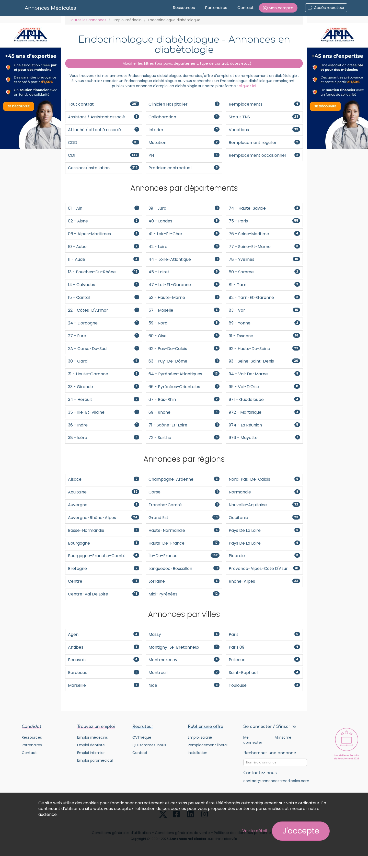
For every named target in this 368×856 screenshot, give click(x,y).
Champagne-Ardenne (184, 479)
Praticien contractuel (184, 168)
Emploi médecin (127, 19)
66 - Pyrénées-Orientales (184, 387)
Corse (184, 492)
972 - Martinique (264, 412)
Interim (184, 130)
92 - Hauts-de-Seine (264, 349)
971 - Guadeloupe (264, 399)
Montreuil (184, 672)
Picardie (264, 556)
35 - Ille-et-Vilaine (103, 412)
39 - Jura (184, 208)
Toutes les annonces (87, 19)
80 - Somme (264, 272)
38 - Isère (103, 438)
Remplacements (264, 104)
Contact (245, 7)
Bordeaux (103, 672)
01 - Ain (103, 208)
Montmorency (184, 660)
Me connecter (252, 740)
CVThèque (141, 737)
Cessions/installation (103, 168)
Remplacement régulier (264, 142)
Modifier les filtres (184, 63)
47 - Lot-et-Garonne (184, 285)
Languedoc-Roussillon (184, 568)
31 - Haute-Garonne (103, 374)
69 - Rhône (184, 412)
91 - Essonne (264, 336)
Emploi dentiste (91, 745)
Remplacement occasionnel (264, 155)
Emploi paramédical (95, 760)
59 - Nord (184, 323)
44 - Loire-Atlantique (184, 259)
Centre (103, 581)
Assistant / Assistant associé (103, 117)
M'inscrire (283, 737)
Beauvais (103, 660)
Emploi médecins (92, 737)
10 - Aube (103, 247)
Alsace (103, 479)
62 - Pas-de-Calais (184, 349)
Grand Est (184, 518)
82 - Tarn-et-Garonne (264, 297)
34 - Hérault (103, 399)
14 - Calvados (103, 285)
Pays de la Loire (264, 530)
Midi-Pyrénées (184, 594)
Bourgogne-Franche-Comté (103, 556)
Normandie (264, 492)
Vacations (264, 130)
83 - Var (264, 310)
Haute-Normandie (184, 530)
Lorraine (184, 581)
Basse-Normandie (103, 530)
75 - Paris (264, 221)
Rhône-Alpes (264, 581)
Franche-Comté (184, 505)
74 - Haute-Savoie (264, 208)
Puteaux (264, 660)
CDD (103, 142)
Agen (103, 634)
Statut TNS (264, 117)
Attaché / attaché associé (103, 130)
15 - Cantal (103, 297)
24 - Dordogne (103, 323)
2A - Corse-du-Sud (103, 349)
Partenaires (216, 7)
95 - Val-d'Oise (264, 387)
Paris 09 (264, 647)
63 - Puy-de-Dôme (184, 361)
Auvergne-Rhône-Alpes (103, 518)
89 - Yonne (264, 323)
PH (184, 155)
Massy (184, 634)
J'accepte (300, 831)
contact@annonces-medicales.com (276, 780)
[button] (278, 7)
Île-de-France (184, 556)
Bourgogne (103, 543)
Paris (264, 634)
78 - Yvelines (264, 259)
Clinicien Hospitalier (184, 104)
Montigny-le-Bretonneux (184, 647)
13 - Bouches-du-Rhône (103, 272)
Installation (197, 752)
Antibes (103, 647)
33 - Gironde (103, 387)
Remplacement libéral (207, 745)
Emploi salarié (200, 737)
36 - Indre (103, 425)
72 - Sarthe (184, 438)
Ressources (184, 7)
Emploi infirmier (91, 752)
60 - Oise (184, 336)
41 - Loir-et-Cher (184, 234)
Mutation (184, 142)
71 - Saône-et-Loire (184, 425)
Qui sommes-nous (149, 745)
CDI (103, 155)
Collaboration (184, 117)
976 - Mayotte (264, 438)
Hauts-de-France (184, 543)
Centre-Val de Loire (103, 594)
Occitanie (264, 518)
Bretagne (103, 568)
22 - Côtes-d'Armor (103, 310)
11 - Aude (103, 259)
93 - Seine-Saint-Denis (264, 361)
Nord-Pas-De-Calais (264, 479)
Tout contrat (103, 104)
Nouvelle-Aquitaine (264, 505)
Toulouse (264, 685)
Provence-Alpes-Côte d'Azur (264, 568)
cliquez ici (247, 85)
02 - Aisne (103, 221)
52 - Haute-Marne (184, 297)
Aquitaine (103, 492)
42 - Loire (184, 247)
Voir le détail (254, 831)
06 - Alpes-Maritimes (103, 234)
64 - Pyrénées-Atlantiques (184, 374)
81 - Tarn (264, 285)
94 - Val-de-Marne (264, 374)
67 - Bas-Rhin (184, 399)
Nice (184, 685)
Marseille (103, 685)
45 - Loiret (184, 272)
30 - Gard (103, 361)
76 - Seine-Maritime (264, 234)
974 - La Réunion (264, 425)
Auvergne (103, 505)
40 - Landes (184, 221)
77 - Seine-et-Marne (264, 247)
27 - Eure (103, 336)
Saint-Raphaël (264, 672)
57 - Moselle (184, 310)
